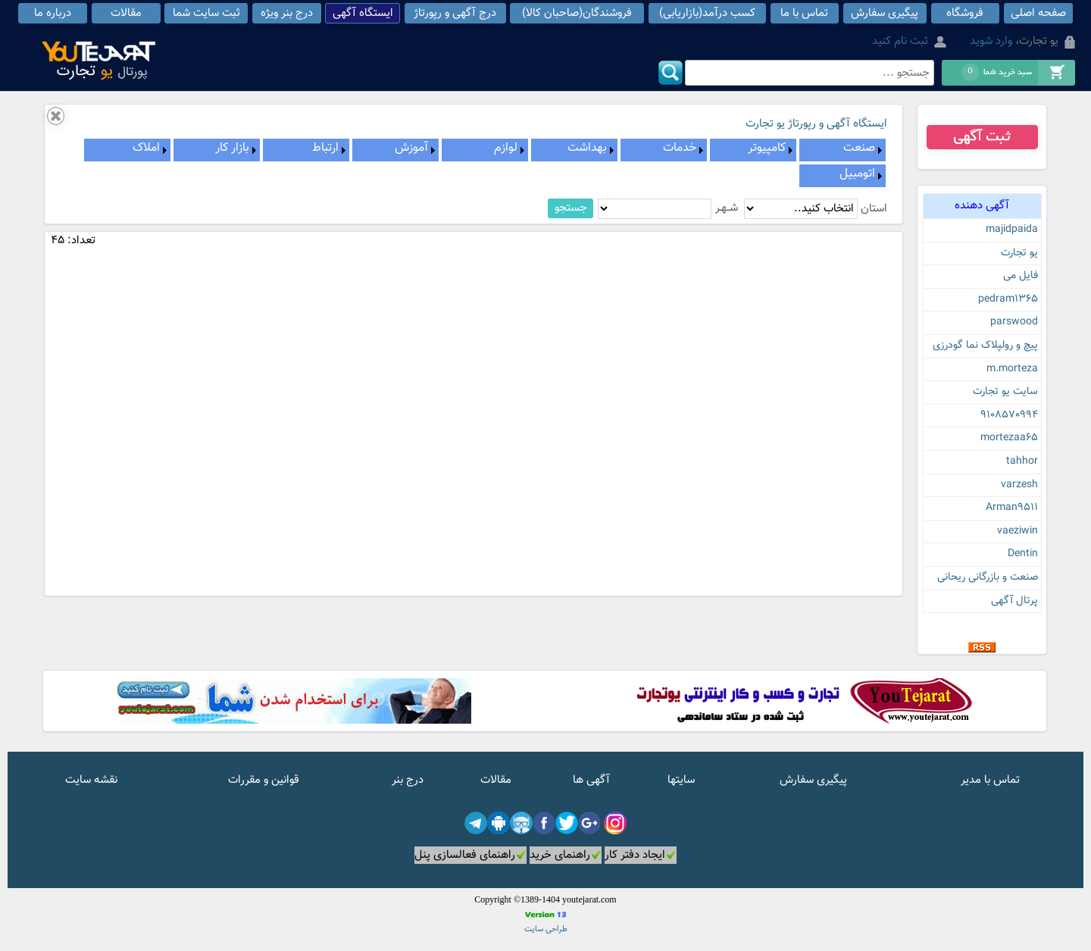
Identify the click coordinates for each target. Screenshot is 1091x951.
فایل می (1020, 275)
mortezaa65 (1009, 438)
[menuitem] (842, 150)
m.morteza (1012, 369)
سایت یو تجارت (1005, 391)
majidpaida (1012, 229)
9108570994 (1009, 415)
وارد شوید (991, 41)
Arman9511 (1012, 507)
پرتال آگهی (1014, 601)
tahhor (1022, 461)
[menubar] (474, 163)
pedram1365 (1008, 299)
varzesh (1019, 485)
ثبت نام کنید (900, 41)
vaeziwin (1017, 531)
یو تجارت (1019, 253)
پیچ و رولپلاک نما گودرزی (985, 345)
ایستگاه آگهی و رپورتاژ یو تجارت (816, 124)
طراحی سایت (545, 929)
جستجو (571, 208)
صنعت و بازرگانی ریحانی (987, 577)
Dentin (1023, 554)
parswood (1014, 322)
